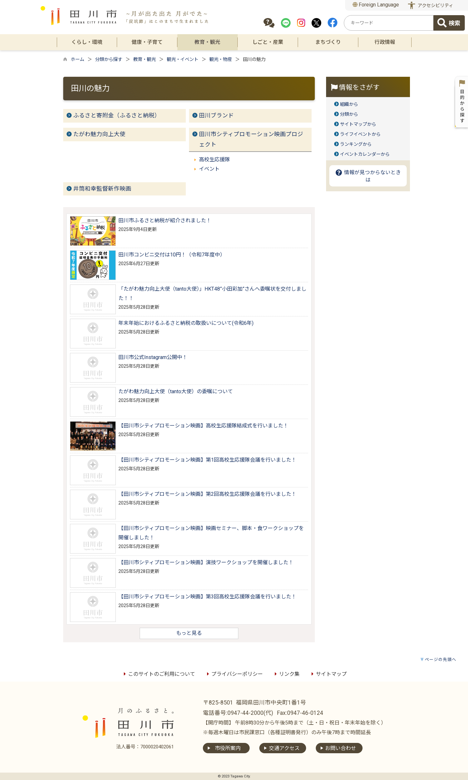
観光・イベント (182, 59)
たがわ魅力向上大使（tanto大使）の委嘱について (175, 391)
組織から (349, 104)
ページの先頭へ (440, 659)
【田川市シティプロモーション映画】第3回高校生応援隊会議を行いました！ (207, 597)
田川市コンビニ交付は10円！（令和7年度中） (171, 255)
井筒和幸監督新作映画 (102, 188)
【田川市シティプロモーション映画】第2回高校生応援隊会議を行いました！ (207, 494)
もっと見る (189, 633)
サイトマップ (328, 674)
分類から (349, 114)
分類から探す (108, 59)
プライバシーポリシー (234, 674)
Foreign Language (376, 5)
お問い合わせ (340, 748)
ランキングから (356, 144)
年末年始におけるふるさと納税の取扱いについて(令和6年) (186, 323)
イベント (209, 169)
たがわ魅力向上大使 (99, 134)
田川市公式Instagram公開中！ (152, 357)
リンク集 (286, 674)
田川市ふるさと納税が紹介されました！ (164, 220)
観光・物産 (220, 59)
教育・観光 (144, 59)
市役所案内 (228, 748)
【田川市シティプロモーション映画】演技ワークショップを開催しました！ (206, 562)
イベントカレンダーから (365, 154)
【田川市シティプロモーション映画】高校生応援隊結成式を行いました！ (203, 426)
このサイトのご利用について (158, 674)
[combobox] (388, 23)
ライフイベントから (360, 134)
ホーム (77, 59)
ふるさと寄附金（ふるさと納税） (116, 115)
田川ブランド (216, 115)
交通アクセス (284, 748)
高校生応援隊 (214, 159)
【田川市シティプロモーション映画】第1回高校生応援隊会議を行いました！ (207, 460)
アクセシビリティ (435, 5)
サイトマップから (358, 124)
